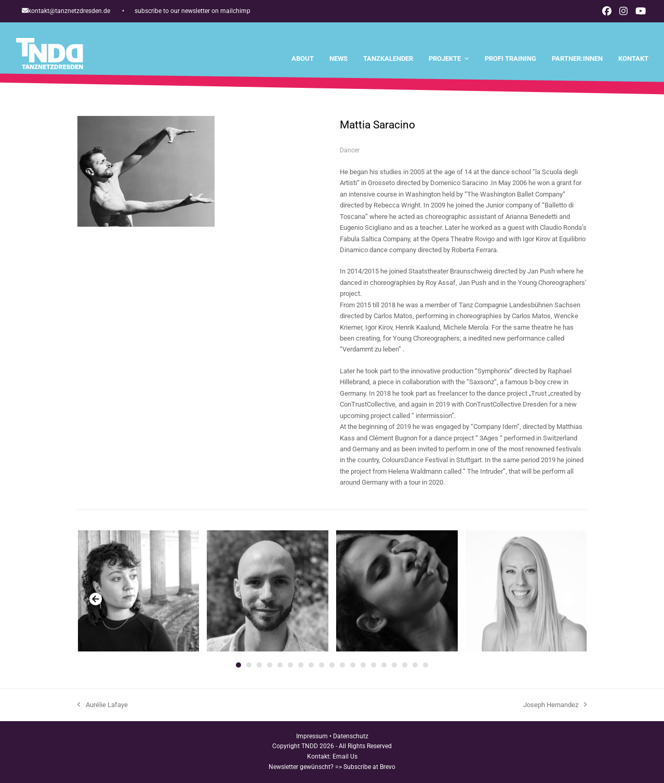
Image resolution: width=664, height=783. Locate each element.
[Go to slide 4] (269, 665)
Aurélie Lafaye (102, 705)
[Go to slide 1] (238, 665)
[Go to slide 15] (384, 665)
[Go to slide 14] (373, 665)
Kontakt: (320, 756)
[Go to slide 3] (259, 665)
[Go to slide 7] (300, 665)
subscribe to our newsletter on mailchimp (192, 11)
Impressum (312, 736)
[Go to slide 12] (352, 665)
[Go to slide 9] (321, 665)
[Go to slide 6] (290, 665)
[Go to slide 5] (280, 665)
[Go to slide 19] (425, 665)
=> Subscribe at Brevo (365, 767)
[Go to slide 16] (394, 665)
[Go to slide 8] (311, 665)
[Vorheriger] (95, 599)
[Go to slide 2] (248, 665)
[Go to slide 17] (404, 665)
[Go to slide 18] (415, 665)
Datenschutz (350, 736)
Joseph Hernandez (555, 705)
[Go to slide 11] (342, 665)
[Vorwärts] (568, 599)
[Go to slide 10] (332, 665)
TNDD (309, 746)
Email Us (345, 756)
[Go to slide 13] (363, 665)
